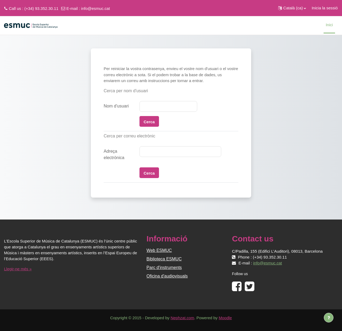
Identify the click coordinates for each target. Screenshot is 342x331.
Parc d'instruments (164, 267)
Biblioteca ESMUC (164, 259)
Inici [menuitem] (329, 24)
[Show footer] (328, 317)
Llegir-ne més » (18, 269)
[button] (292, 8)
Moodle (225, 317)
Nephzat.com (182, 317)
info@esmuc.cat (95, 8)
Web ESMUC (159, 250)
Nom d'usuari (116, 106)
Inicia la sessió (325, 8)
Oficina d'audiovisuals (167, 276)
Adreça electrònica (114, 154)
